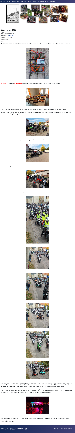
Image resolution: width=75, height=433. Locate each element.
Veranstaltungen (15, 1)
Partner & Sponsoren (32, 1)
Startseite (2, 1)
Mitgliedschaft (53, 1)
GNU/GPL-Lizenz (15, 429)
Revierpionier (23, 1)
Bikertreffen (11, 35)
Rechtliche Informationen (43, 1)
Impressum (8, 1)
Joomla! (2, 429)
